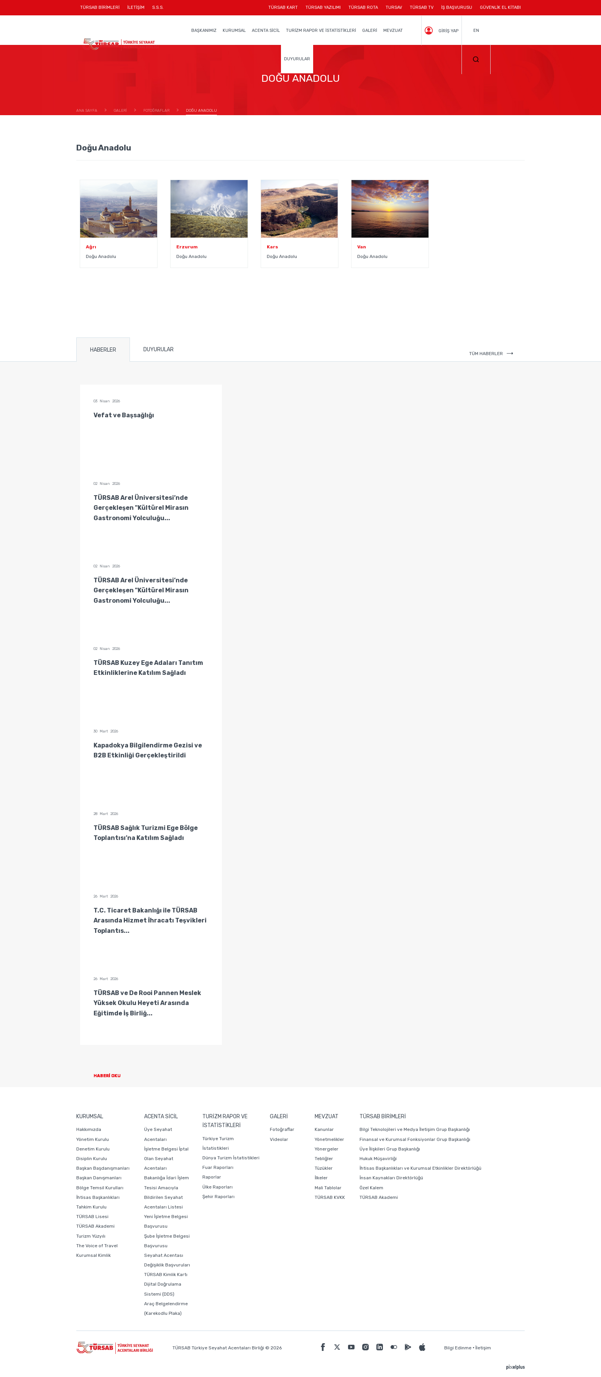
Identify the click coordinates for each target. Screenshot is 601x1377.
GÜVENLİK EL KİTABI (500, 7)
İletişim (483, 1348)
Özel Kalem (371, 1187)
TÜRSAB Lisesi (92, 1216)
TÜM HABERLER (491, 353)
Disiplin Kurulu (91, 1158)
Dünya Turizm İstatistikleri (230, 1157)
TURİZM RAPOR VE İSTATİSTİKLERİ (321, 30)
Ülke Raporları (217, 1187)
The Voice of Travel (97, 1245)
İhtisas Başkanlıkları (98, 1197)
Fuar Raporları (217, 1167)
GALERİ (369, 30)
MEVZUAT (393, 30)
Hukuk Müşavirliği (378, 1158)
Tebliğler (324, 1158)
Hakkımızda (88, 1129)
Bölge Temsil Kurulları (99, 1187)
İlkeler (321, 1177)
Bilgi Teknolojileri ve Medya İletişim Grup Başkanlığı (415, 1129)
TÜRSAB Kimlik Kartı (165, 1274)
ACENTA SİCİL (266, 30)
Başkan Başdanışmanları (103, 1168)
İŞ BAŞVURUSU (456, 7)
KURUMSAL (234, 30)
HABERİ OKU (113, 1075)
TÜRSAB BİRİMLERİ (101, 10)
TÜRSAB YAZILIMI (323, 7)
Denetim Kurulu (93, 1149)
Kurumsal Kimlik (93, 1255)
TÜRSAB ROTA (363, 7)
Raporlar (211, 1177)
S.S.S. (158, 7)
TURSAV (394, 7)
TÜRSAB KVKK (330, 1197)
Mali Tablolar (328, 1187)
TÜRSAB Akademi (95, 1226)
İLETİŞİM (135, 10)
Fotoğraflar (282, 1129)
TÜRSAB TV (422, 7)
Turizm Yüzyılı (90, 1236)
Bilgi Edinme (457, 1348)
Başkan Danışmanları (99, 1177)
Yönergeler (326, 1149)
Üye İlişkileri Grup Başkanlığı (390, 1149)
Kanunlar (324, 1129)
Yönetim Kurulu (92, 1139)
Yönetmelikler (329, 1139)
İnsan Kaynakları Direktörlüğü (391, 1177)
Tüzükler (324, 1168)
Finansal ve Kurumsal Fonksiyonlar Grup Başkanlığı (415, 1139)
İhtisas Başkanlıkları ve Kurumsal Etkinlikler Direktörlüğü (420, 1168)
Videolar (279, 1139)
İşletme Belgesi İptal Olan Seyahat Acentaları (166, 1158)
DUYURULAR (297, 58)
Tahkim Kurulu (91, 1207)
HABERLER (103, 350)
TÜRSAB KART (283, 7)
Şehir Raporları (218, 1196)
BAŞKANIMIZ (204, 30)
